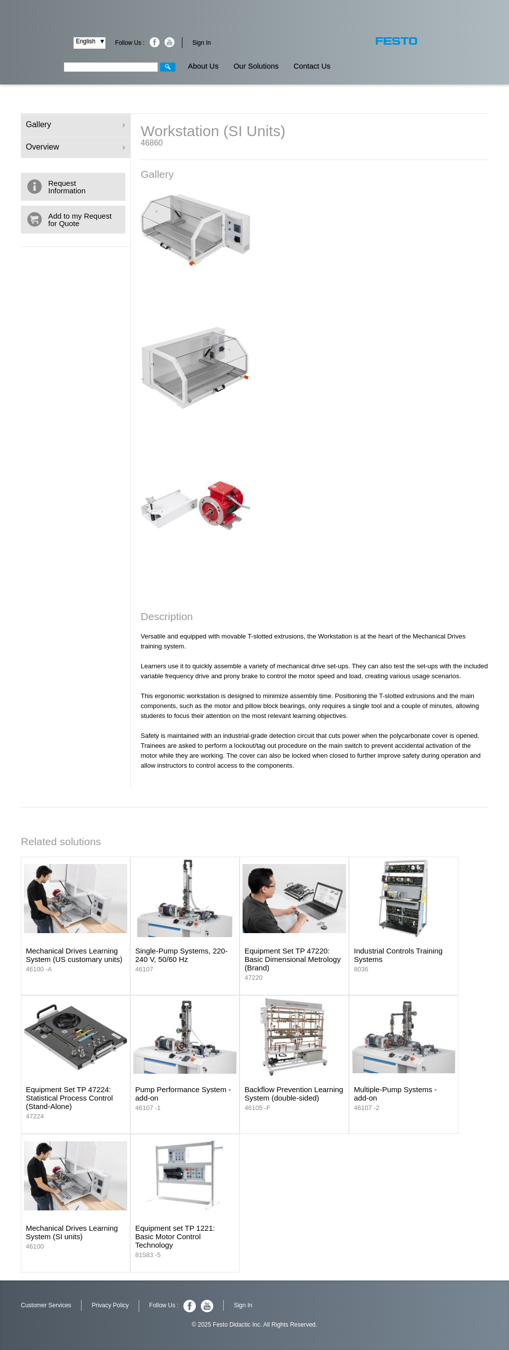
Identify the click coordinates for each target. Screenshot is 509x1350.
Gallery (75, 124)
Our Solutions (256, 66)
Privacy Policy (110, 1305)
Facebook (155, 42)
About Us (203, 66)
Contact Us (312, 66)
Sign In (201, 42)
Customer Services (46, 1305)
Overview (75, 147)
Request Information (66, 187)
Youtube (169, 42)
